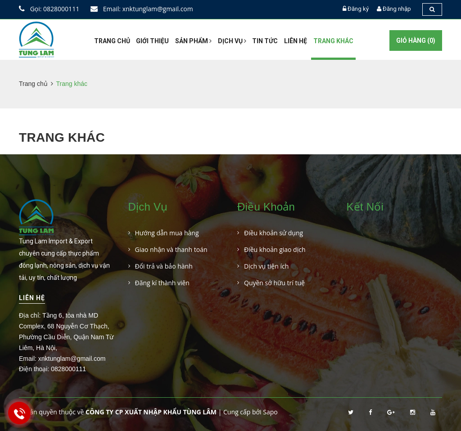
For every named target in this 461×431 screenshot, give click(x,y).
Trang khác (333, 41)
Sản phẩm (193, 41)
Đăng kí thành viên (162, 282)
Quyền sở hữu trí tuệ (274, 282)
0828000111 (68, 369)
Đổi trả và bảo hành (164, 266)
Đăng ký (358, 8)
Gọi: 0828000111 (49, 8)
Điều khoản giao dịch (275, 249)
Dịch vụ (232, 41)
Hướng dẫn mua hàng (167, 233)
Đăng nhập (397, 8)
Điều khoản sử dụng (273, 233)
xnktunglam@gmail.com (72, 358)
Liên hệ (295, 41)
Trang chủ (112, 41)
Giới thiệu (152, 41)
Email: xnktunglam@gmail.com (141, 8)
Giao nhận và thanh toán (171, 249)
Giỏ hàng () (415, 40)
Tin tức (265, 41)
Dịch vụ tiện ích (266, 266)
